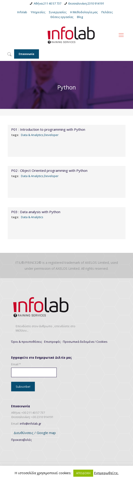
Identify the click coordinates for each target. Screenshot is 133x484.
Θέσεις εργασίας (61, 17)
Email (16, 364)
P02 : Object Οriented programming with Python (49, 170)
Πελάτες (107, 12)
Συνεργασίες (57, 12)
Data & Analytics (32, 135)
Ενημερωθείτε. (106, 473)
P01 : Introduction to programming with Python (48, 129)
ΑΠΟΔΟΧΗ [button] (83, 473)
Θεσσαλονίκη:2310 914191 (86, 3)
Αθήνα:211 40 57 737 (47, 3)
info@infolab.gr (30, 423)
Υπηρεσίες (38, 12)
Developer (51, 135)
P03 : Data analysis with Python (35, 211)
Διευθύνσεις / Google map (35, 432)
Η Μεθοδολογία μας (84, 12)
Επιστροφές (52, 342)
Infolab (22, 12)
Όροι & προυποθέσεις (26, 342)
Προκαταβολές (21, 440)
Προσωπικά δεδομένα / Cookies (85, 342)
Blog (80, 17)
